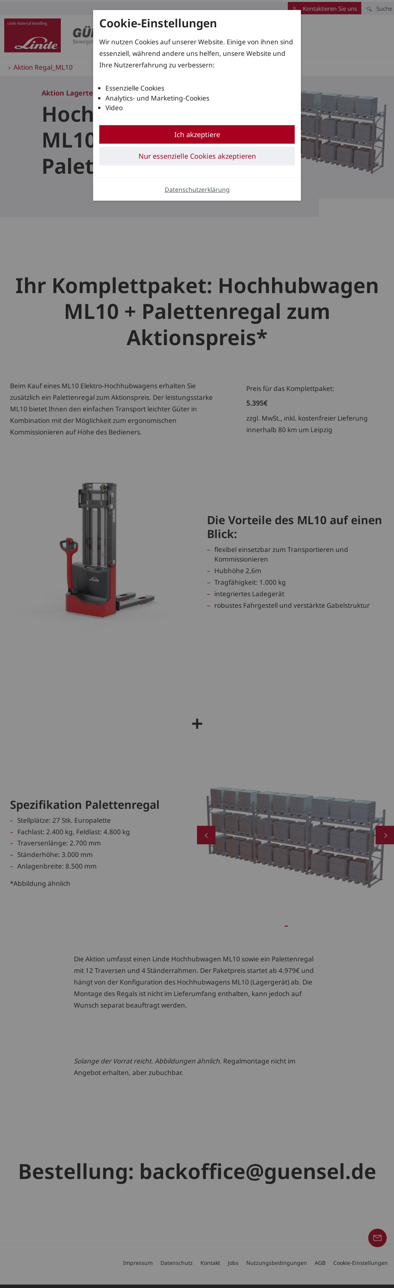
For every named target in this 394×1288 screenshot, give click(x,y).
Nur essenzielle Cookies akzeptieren (197, 156)
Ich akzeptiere (197, 134)
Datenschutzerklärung (197, 189)
